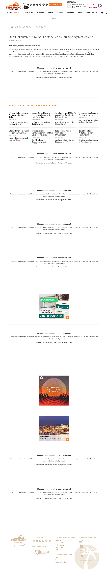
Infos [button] (80, 13)
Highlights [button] (28, 13)
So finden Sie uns (61, 543)
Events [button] (50, 13)
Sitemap (58, 550)
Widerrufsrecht (60, 562)
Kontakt (58, 541)
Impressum (59, 547)
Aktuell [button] (17, 13)
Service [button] (60, 13)
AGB (56, 558)
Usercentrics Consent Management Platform (58, 77)
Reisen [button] (94, 13)
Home (9, 13)
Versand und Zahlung (62, 560)
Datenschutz (59, 545)
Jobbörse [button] (70, 13)
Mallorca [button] (40, 13)
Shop (88, 13)
